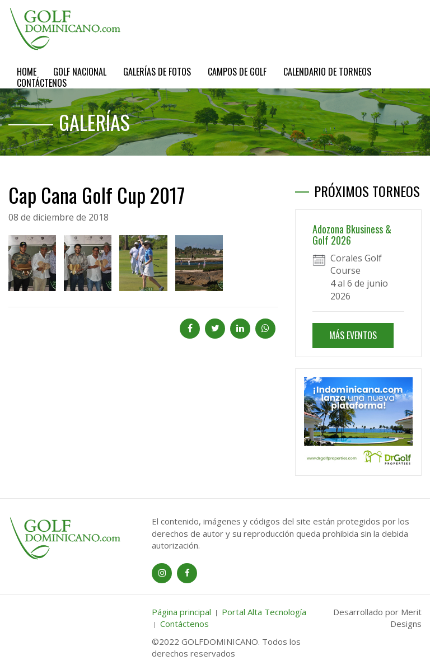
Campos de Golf (237, 71)
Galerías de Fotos (157, 71)
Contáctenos (42, 82)
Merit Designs (406, 617)
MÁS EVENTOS (353, 335)
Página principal (181, 611)
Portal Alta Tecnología (264, 611)
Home (26, 71)
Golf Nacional (79, 71)
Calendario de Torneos (327, 71)
